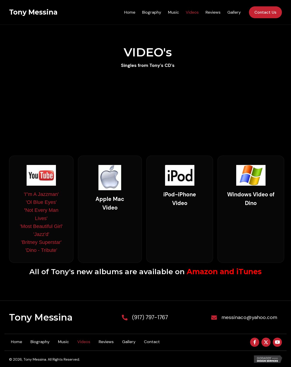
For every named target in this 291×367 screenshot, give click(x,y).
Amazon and (210, 271)
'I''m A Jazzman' (41, 194)
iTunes (249, 271)
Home (16, 342)
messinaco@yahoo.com (249, 317)
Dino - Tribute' (41, 250)
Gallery (128, 342)
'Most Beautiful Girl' (41, 226)
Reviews (106, 342)
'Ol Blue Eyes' (41, 202)
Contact (152, 342)
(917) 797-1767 (150, 317)
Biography (40, 342)
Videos (83, 342)
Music (63, 342)
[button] (254, 342)
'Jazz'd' (41, 234)
